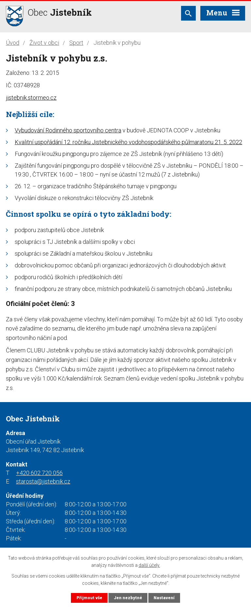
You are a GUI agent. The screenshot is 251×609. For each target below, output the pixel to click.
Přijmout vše (89, 597)
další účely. (149, 565)
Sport (76, 42)
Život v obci (44, 42)
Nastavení (164, 597)
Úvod (12, 42)
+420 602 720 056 (39, 472)
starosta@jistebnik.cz (43, 481)
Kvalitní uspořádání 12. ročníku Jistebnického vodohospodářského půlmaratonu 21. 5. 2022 (128, 142)
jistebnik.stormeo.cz (31, 97)
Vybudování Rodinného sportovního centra (68, 130)
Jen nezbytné (128, 597)
